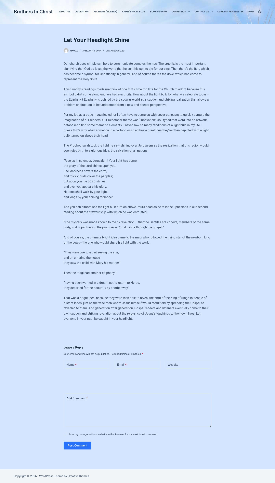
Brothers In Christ (33, 12)
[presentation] (91, 380)
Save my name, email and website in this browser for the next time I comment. (113, 434)
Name (72, 364)
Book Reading (158, 11)
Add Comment (77, 398)
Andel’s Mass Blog (133, 11)
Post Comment (77, 445)
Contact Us (204, 11)
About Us (64, 11)
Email (122, 364)
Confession (181, 11)
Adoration (82, 11)
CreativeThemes (78, 476)
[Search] (259, 11)
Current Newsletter (230, 11)
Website (173, 364)
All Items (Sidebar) (105, 11)
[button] (189, 11)
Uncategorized (115, 50)
